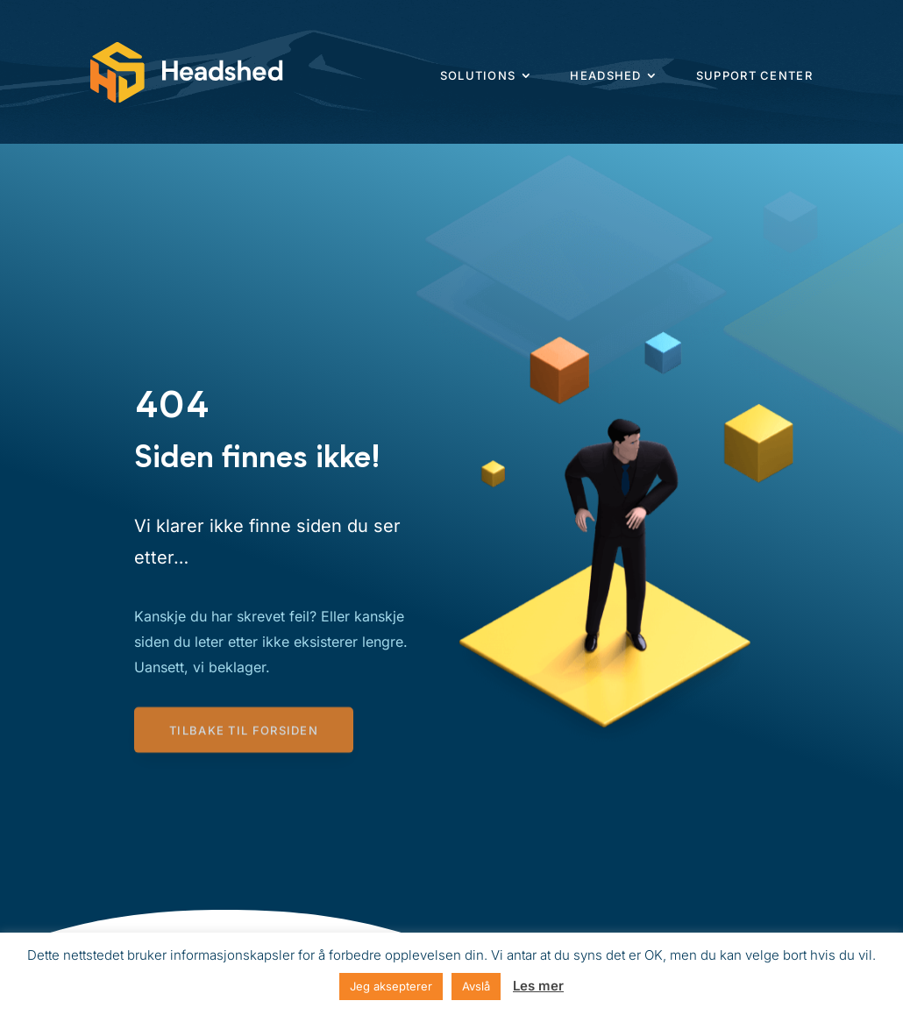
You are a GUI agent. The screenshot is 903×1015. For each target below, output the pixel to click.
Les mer (538, 985)
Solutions (478, 75)
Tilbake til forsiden (243, 732)
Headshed (605, 75)
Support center (754, 75)
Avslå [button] (476, 986)
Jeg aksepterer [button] (391, 986)
